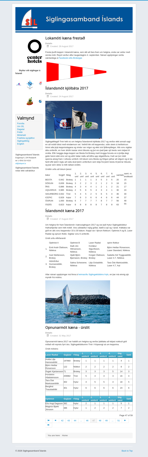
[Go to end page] (48, 425)
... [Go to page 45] (81, 420)
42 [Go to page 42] (62, 420)
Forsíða (20, 123)
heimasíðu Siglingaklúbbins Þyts (93, 274)
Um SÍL (20, 126)
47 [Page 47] (93, 420)
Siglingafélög (23, 141)
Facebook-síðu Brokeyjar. (70, 58)
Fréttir (20, 132)
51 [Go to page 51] (118, 420)
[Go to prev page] (55, 420)
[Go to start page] (48, 420)
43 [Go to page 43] (69, 420)
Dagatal (20, 129)
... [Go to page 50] (112, 420)
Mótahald (21, 135)
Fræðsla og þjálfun (26, 138)
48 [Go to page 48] (100, 420)
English (20, 144)
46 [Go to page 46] (87, 420)
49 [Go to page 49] (106, 420)
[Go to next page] (125, 420)
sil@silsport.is (20, 163)
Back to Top (127, 451)
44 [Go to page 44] (75, 420)
